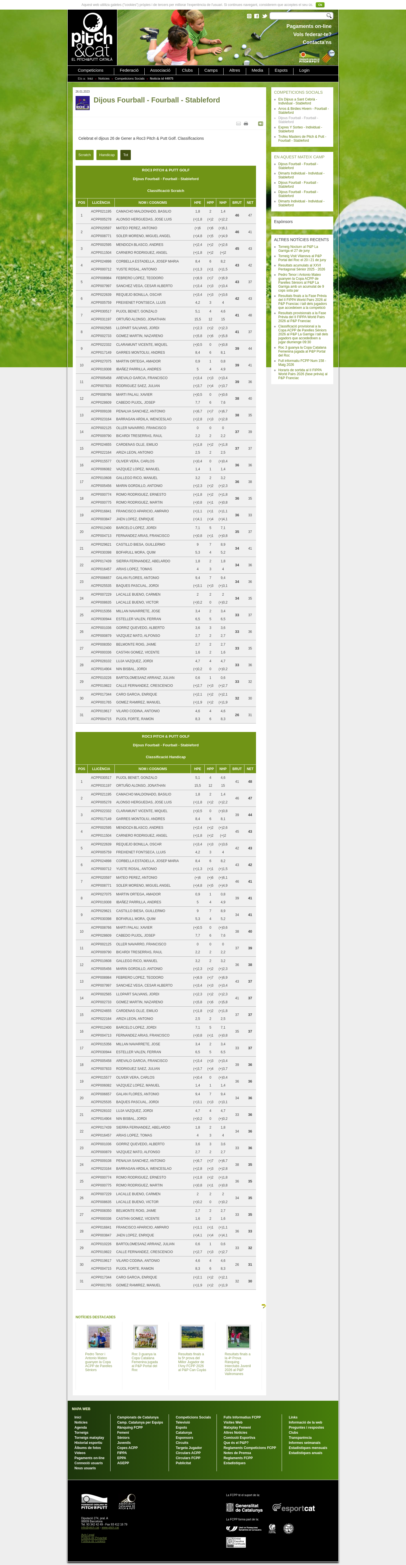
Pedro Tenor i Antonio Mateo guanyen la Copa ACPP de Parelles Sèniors (98, 1362)
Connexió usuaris (88, 1463)
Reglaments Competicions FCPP (250, 1448)
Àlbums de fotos (87, 1448)
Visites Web (233, 1422)
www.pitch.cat (110, 1527)
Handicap (107, 155)
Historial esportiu (88, 1443)
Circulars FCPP (188, 1458)
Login (304, 70)
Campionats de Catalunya (138, 1417)
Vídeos (79, 1453)
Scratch (84, 155)
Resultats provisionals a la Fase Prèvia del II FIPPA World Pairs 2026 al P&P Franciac (302, 317)
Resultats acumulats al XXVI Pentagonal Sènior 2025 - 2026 (301, 267)
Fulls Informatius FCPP (242, 1417)
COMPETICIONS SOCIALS (298, 92)
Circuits (182, 1443)
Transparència (300, 1438)
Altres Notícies (235, 1433)
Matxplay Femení (237, 1428)
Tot (125, 155)
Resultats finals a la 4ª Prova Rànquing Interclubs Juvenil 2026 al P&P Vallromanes (238, 1364)
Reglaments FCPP (238, 1458)
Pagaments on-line (89, 1458)
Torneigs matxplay (89, 1438)
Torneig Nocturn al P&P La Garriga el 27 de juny (298, 249)
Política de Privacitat (94, 1538)
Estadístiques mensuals (308, 1448)
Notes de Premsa (237, 1453)
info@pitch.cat (90, 1527)
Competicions (90, 70)
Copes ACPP (127, 1448)
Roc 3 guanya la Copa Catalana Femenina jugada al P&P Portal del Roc (302, 351)
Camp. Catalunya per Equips (140, 1422)
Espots (281, 70)
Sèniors (123, 1438)
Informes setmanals (305, 1443)
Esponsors (184, 1438)
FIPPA (122, 1453)
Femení (123, 1433)
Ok (320, 4)
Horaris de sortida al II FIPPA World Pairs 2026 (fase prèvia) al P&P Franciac (303, 374)
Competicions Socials (130, 78)
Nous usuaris (85, 1468)
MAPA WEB (81, 1409)
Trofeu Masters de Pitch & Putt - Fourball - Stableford (302, 139)
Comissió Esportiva (239, 1438)
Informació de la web (305, 1422)
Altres (234, 70)
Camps (211, 70)
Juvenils (124, 1443)
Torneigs (81, 1433)
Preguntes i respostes (306, 1428)
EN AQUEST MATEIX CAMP (299, 157)
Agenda (80, 1428)
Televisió (183, 1422)
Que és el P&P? (236, 1443)
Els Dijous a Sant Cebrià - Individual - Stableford (297, 101)
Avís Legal (87, 1534)
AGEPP (123, 1463)
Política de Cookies (93, 1541)
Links (293, 1417)
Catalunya (184, 1433)
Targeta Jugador (189, 1448)
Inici (90, 78)
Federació (129, 70)
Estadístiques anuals (305, 1453)
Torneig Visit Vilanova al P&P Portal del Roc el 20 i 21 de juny (302, 258)
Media (257, 70)
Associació (160, 70)
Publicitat (183, 1463)
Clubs (187, 70)
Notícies (104, 78)
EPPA (121, 1458)
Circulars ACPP (188, 1453)
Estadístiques (235, 1463)
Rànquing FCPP (130, 1428)
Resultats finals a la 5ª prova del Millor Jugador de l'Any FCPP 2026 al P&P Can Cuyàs (192, 1362)
